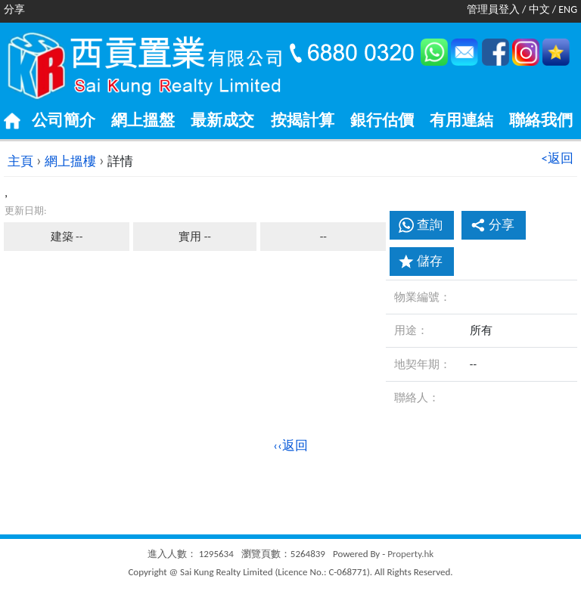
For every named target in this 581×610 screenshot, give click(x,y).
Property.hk (410, 553)
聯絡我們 (541, 120)
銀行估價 (382, 120)
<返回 (557, 158)
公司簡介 (63, 120)
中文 (539, 9)
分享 (492, 225)
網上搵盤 (143, 120)
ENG (567, 9)
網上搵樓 (70, 161)
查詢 (430, 225)
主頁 (20, 161)
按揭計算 (302, 120)
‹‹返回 (290, 446)
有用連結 (461, 120)
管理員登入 (493, 9)
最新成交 (222, 120)
